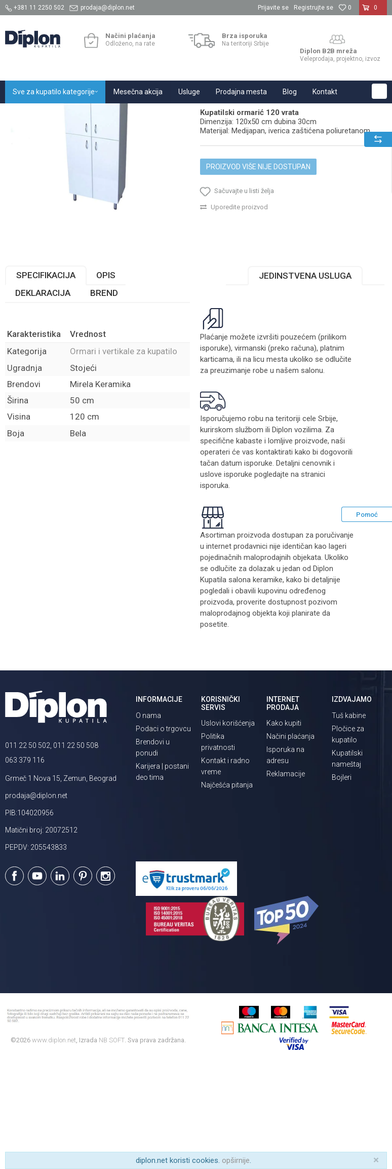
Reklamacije (285, 877)
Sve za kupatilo (79, 114)
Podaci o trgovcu (163, 832)
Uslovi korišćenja (228, 826)
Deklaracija (42, 396)
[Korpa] (373, 11)
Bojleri (341, 881)
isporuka (214, 588)
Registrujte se (313, 7)
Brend (104, 396)
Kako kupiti (283, 826)
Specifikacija (45, 378)
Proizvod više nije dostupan (258, 270)
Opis (105, 378)
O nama (148, 819)
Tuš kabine (349, 819)
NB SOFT (112, 1143)
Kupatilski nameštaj (138, 114)
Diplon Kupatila (27, 114)
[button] (379, 91)
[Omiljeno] (344, 7)
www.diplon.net (54, 1143)
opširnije (236, 1160)
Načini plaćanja (290, 840)
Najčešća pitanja (227, 888)
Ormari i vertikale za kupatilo (215, 114)
